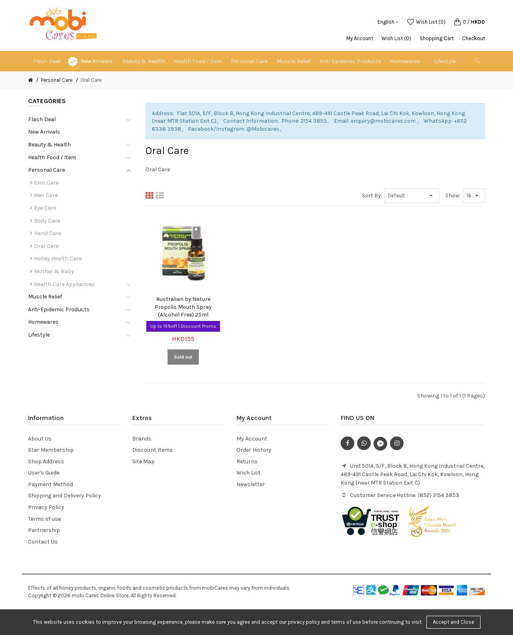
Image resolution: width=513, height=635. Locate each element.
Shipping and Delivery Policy (64, 495)
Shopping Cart (437, 38)
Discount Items (152, 449)
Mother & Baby (54, 271)
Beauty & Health (49, 144)
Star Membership (51, 449)
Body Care (47, 220)
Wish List (248, 472)
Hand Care (47, 233)
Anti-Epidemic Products (59, 309)
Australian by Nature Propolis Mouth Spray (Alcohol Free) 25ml (183, 307)
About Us (40, 438)
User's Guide (43, 472)
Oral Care (91, 80)
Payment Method (50, 484)
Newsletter (250, 484)
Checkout (473, 38)
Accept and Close (453, 622)
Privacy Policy (46, 507)
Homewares (43, 322)
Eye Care (45, 208)
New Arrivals (97, 61)
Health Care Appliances (64, 284)
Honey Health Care (58, 258)
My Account (359, 38)
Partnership (44, 530)
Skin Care (46, 182)
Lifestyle (39, 334)
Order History (253, 449)
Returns (247, 461)
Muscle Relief (45, 296)
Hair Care (46, 195)
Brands (141, 438)
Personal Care (57, 80)
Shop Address (46, 461)
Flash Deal (42, 119)
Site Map (143, 461)
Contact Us (43, 541)
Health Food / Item (52, 157)
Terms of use (44, 518)
